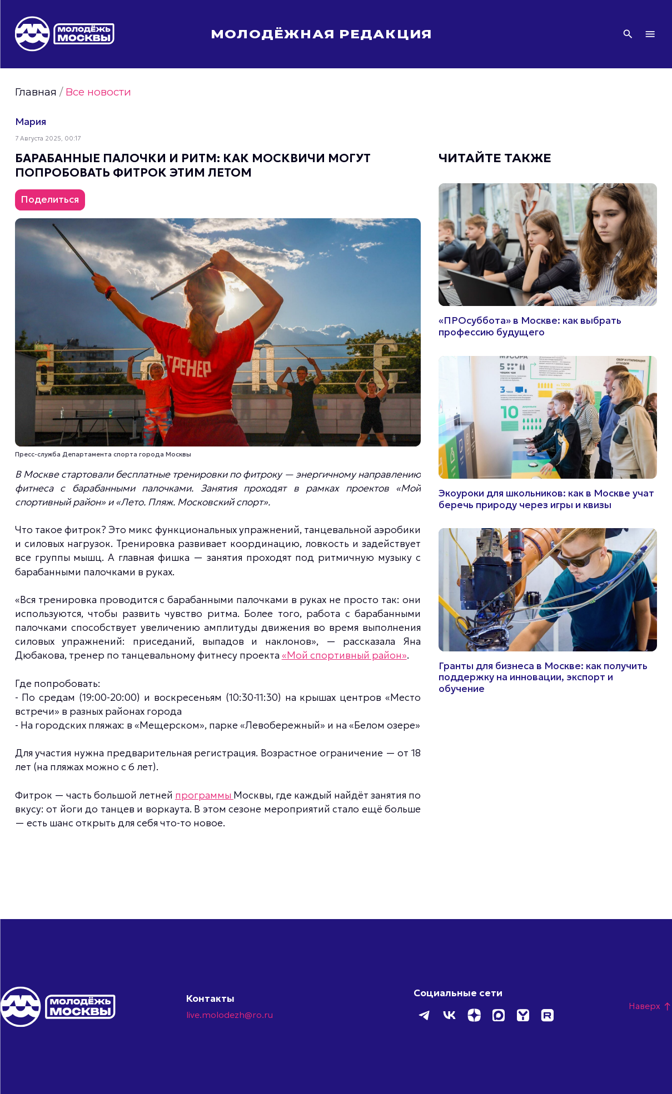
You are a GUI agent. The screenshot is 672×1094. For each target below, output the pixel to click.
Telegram (425, 1015)
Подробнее (548, 260)
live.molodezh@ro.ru (229, 1014)
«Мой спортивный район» (344, 655)
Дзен (473, 1015)
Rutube (547, 1015)
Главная (36, 92)
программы (204, 795)
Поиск (627, 34)
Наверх (650, 1005)
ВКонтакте (449, 1015)
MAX (498, 1015)
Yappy (522, 1015)
